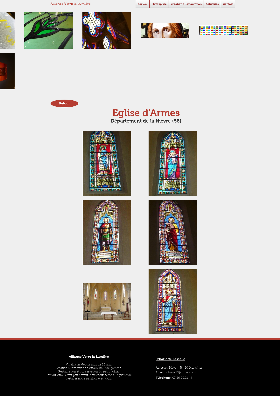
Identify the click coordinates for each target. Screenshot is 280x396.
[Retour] (64, 103)
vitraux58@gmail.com (181, 372)
